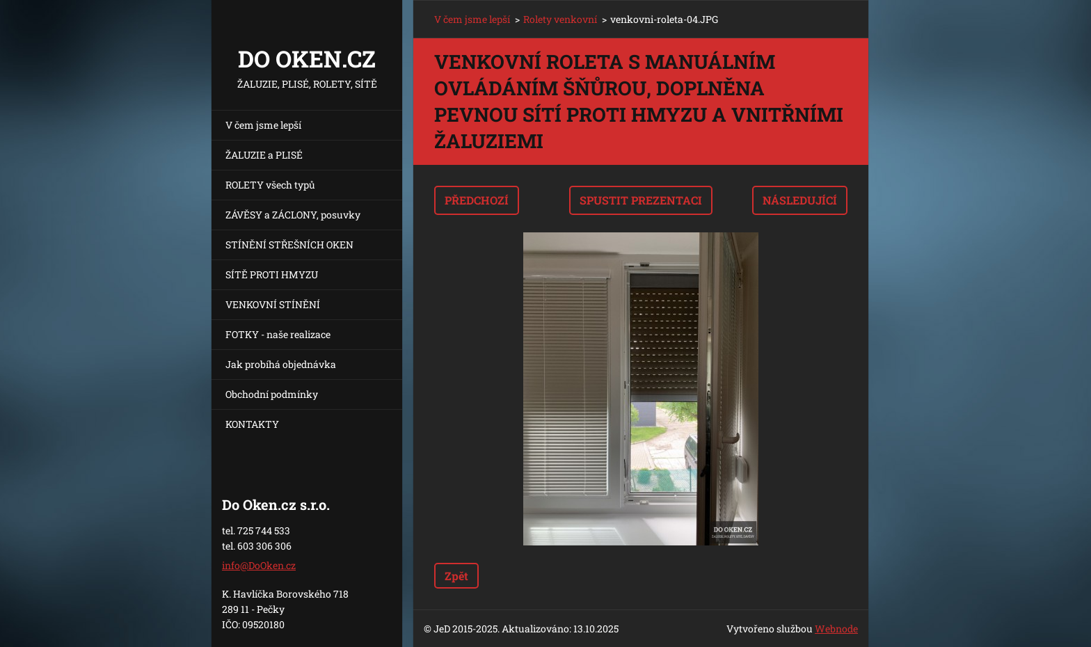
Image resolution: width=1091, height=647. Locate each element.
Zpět (456, 575)
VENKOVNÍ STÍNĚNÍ (272, 304)
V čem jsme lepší (263, 124)
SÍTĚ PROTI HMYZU (271, 274)
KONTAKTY (252, 424)
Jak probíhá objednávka (280, 364)
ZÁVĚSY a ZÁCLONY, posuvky (292, 214)
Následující (800, 200)
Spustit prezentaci (641, 200)
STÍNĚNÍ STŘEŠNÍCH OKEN (289, 244)
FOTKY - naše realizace (278, 334)
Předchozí (477, 200)
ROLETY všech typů (270, 184)
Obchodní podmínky (271, 394)
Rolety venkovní (560, 19)
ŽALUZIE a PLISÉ (264, 154)
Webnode (836, 628)
